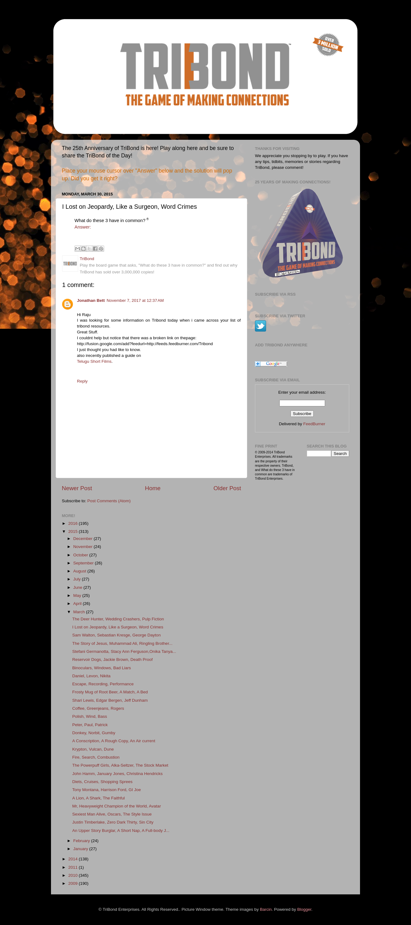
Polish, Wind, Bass (89, 716)
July (77, 579)
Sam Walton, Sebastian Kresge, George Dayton (116, 635)
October (81, 555)
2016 (73, 523)
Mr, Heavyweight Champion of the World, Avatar (116, 806)
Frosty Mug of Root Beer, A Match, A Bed (110, 692)
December (83, 538)
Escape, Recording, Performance (103, 684)
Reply (82, 381)
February (82, 840)
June (78, 587)
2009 (73, 883)
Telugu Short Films (94, 361)
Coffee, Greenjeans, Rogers (98, 708)
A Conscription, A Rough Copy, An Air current (113, 741)
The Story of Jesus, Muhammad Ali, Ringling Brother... (122, 643)
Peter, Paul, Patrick (90, 724)
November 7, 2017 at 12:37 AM (135, 300)
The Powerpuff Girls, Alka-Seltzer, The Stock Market (120, 765)
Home (152, 488)
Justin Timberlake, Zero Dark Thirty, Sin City (113, 822)
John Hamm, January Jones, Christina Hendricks (117, 773)
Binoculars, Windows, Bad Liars (101, 668)
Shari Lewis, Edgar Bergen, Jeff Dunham (110, 700)
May (77, 595)
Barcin (266, 909)
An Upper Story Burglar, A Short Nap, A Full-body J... (120, 830)
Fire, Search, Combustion (96, 757)
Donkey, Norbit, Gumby (93, 732)
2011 (73, 867)
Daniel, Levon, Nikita (91, 676)
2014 (73, 859)
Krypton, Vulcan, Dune (93, 749)
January (81, 848)
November (83, 546)
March (79, 612)
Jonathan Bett (91, 300)
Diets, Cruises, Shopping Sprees (102, 781)
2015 (73, 531)
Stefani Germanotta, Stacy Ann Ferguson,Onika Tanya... (124, 651)
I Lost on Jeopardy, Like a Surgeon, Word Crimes (117, 627)
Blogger (304, 909)
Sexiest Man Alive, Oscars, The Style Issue (112, 814)
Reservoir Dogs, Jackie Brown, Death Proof (112, 659)
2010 (73, 875)
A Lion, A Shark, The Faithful (98, 798)
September (84, 563)
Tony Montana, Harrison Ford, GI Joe (106, 789)
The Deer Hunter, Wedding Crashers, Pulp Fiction (118, 619)
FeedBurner (314, 424)
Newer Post (77, 488)
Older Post (227, 488)
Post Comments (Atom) (109, 501)
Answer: (82, 227)
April (78, 603)
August (80, 571)
